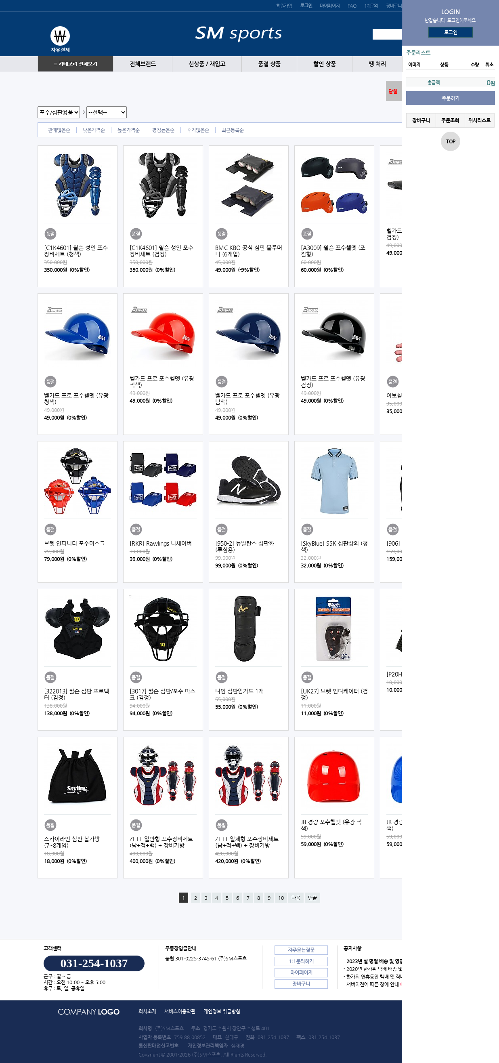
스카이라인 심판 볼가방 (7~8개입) (72, 842)
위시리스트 (479, 120)
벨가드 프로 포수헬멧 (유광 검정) (333, 381)
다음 (295, 898)
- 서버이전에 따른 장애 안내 (371, 984)
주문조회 (450, 120)
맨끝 (312, 898)
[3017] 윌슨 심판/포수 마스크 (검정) (162, 694)
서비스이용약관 (179, 1011)
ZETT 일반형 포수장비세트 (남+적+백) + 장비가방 (161, 842)
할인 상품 (324, 64)
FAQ (352, 5)
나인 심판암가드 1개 (239, 691)
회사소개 (147, 1011)
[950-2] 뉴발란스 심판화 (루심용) (244, 546)
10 (281, 898)
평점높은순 (163, 130)
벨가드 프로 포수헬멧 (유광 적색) (162, 381)
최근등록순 (233, 130)
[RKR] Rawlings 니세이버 (161, 543)
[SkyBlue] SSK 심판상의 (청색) (334, 546)
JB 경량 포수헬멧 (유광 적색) (331, 825)
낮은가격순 (94, 130)
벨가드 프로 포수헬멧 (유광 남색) (247, 398)
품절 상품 (269, 64)
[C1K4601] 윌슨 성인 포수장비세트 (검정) (161, 250)
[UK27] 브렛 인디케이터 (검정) (334, 694)
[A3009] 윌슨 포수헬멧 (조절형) (333, 250)
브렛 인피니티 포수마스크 (74, 543)
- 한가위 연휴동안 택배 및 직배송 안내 (381, 976)
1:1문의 (371, 5)
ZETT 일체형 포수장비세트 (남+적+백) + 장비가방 (247, 842)
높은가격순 (128, 130)
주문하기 (450, 98)
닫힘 (392, 91)
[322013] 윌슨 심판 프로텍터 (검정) (76, 694)
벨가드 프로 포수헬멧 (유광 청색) (76, 398)
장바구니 (394, 5)
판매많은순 (59, 130)
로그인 (450, 32)
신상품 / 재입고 (207, 64)
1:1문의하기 (301, 961)
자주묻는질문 (301, 950)
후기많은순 (198, 130)
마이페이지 (330, 5)
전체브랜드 (143, 64)
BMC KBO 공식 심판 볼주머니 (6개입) (248, 250)
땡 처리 (377, 64)
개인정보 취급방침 (221, 1011)
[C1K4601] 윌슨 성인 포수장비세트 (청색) (76, 250)
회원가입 (284, 5)
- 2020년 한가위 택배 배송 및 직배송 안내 (385, 969)
